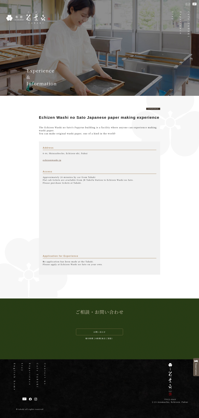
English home (14, 377)
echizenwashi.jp (52, 160)
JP (194, 4)
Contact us (45, 374)
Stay (172, 16)
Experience (180, 23)
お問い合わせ (99, 332)
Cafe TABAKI (188, 24)
